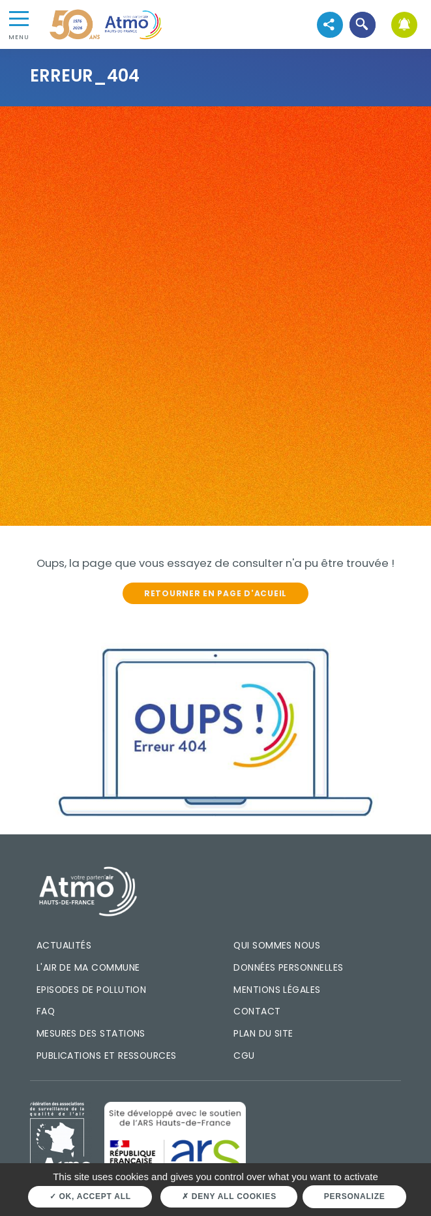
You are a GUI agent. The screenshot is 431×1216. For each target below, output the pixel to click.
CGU (243, 1055)
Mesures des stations (91, 1033)
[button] (362, 24)
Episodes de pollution (92, 989)
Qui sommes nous (276, 945)
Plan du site (263, 1033)
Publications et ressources (107, 1055)
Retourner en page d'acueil (215, 593)
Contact (256, 1011)
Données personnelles (288, 967)
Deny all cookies (229, 1196)
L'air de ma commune (88, 967)
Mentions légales (276, 989)
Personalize (354, 1196)
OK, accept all (90, 1196)
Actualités (64, 945)
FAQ (46, 1011)
